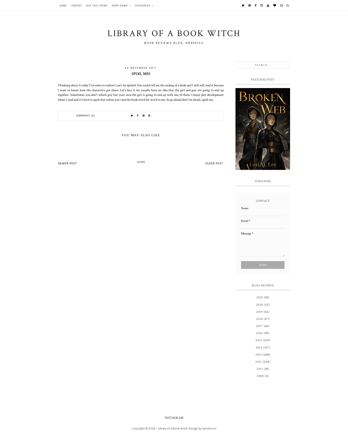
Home (63, 5)
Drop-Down (120, 5)
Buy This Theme (96, 5)
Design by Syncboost (202, 428)
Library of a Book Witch (173, 428)
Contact (76, 5)
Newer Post (67, 163)
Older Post (214, 163)
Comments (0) (85, 115)
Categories (142, 5)
